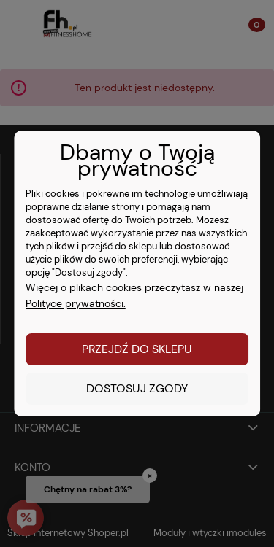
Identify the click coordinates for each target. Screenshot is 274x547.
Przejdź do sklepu (137, 349)
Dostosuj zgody (137, 388)
